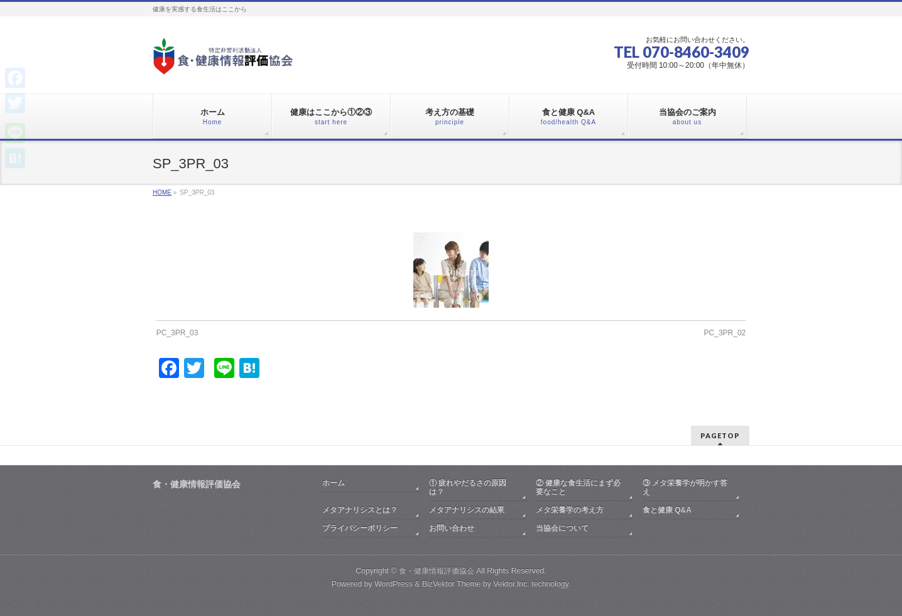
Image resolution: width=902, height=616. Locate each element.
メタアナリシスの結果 (466, 509)
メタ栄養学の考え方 (570, 509)
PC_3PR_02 (725, 332)
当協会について (562, 528)
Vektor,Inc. (511, 584)
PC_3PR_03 (177, 332)
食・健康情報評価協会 (436, 570)
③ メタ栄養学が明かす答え (685, 487)
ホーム (333, 482)
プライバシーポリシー (360, 528)
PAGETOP (720, 435)
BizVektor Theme (451, 584)
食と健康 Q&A (667, 509)
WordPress (393, 584)
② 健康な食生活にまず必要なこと (578, 487)
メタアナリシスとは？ (360, 509)
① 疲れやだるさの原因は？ (467, 487)
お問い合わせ (451, 528)
